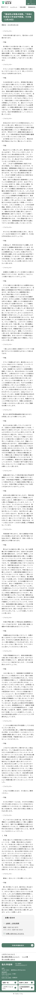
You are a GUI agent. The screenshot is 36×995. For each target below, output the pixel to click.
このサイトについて (8, 954)
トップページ (13, 7)
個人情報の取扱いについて (11, 957)
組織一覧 (6, 983)
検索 (28, 4)
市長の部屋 (23, 7)
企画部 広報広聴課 (12, 923)
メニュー (33, 4)
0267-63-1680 (6, 977)
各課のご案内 (23, 983)
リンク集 (25, 957)
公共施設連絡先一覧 (24, 988)
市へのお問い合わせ (8, 959)
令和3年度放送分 (18, 945)
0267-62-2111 (6, 974)
